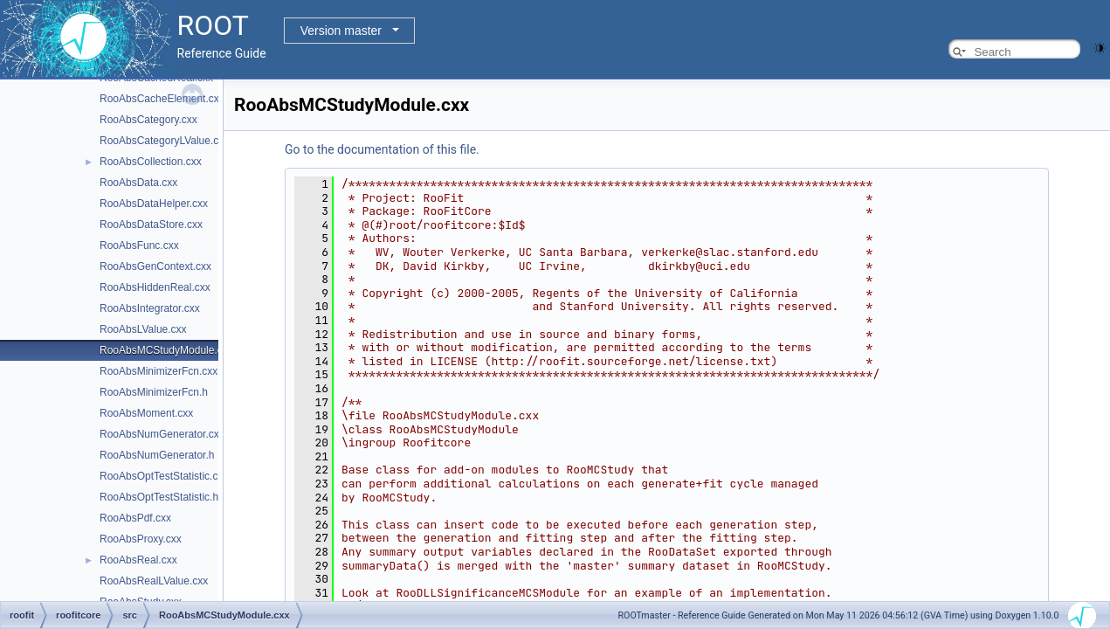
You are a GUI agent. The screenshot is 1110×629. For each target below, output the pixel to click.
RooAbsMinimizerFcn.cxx (158, 371)
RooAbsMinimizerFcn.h (154, 392)
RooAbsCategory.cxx (148, 120)
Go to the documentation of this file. (382, 149)
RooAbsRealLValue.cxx (154, 581)
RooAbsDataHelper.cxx (154, 203)
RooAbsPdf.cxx (135, 518)
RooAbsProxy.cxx (141, 539)
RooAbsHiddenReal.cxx (155, 287)
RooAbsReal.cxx (138, 560)
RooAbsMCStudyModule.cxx (166, 350)
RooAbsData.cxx (138, 182)
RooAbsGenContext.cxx (155, 266)
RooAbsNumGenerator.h (157, 455)
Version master (341, 31)
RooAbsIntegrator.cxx (150, 308)
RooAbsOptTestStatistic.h (159, 497)
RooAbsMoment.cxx (146, 413)
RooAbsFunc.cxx (139, 245)
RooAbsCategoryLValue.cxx (164, 141)
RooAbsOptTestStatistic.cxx (164, 476)
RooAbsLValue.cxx (143, 329)
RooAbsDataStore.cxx (151, 224)
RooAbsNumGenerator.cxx (162, 434)
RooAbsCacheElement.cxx (162, 99)
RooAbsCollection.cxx (151, 162)
